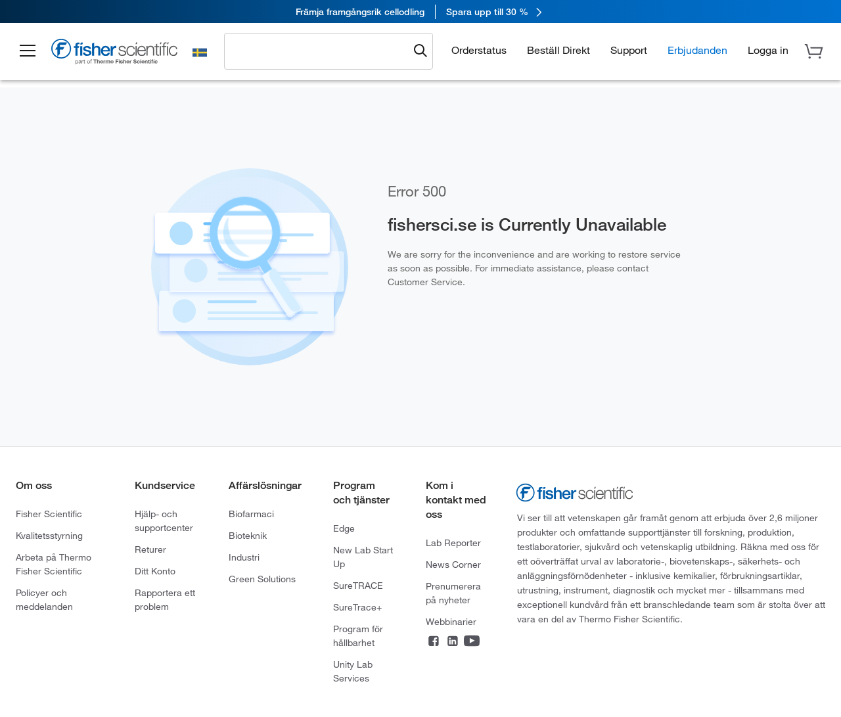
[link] (420, 11)
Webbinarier (451, 622)
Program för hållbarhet (358, 636)
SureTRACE (358, 585)
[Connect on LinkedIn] (453, 642)
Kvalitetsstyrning (49, 536)
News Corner (453, 564)
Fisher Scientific (49, 514)
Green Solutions (262, 579)
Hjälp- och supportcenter (164, 521)
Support (628, 50)
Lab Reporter (453, 543)
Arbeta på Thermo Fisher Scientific (53, 564)
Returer (150, 549)
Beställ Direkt (558, 50)
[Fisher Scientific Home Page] (115, 53)
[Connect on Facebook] (434, 642)
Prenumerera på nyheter (453, 593)
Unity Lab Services (353, 671)
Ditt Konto (155, 571)
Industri (244, 557)
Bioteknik (248, 536)
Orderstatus (479, 50)
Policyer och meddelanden (44, 600)
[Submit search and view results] (420, 51)
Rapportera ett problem (165, 600)
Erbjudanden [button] (697, 50)
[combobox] (320, 50)
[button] (28, 51)
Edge (344, 528)
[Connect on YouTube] (472, 642)
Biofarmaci (251, 514)
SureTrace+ (357, 607)
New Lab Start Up (363, 557)
